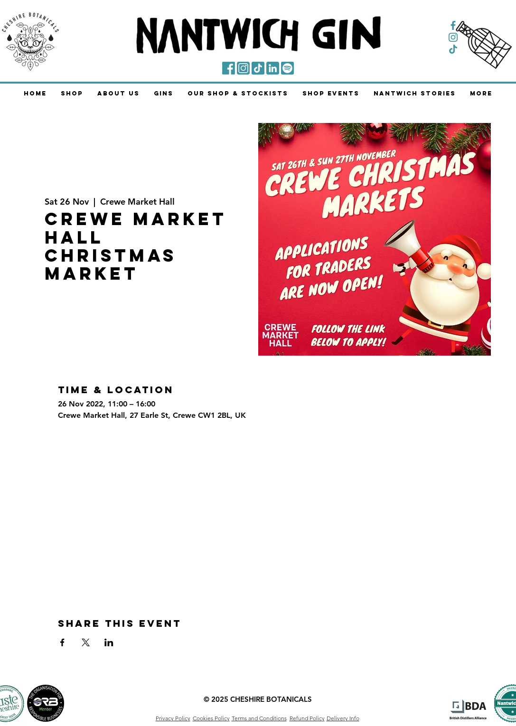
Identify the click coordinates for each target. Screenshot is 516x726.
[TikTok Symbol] (453, 49)
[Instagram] (243, 68)
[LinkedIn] (272, 68)
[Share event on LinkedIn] (108, 642)
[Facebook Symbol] (453, 25)
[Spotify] (287, 68)
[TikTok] (258, 68)
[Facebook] (228, 68)
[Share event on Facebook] (62, 642)
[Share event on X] (85, 642)
